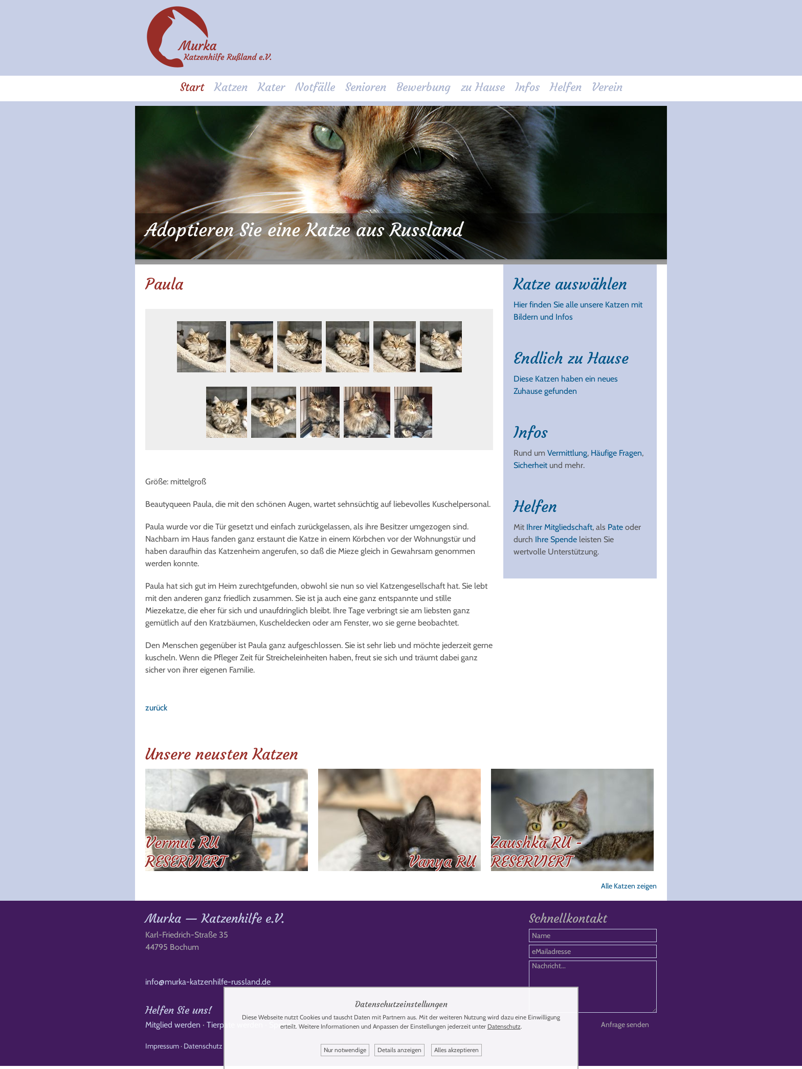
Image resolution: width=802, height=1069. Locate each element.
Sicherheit (530, 463)
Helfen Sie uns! (178, 1013)
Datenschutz (203, 1049)
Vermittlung (567, 451)
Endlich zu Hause (571, 356)
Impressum (162, 1049)
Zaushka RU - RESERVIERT (537, 850)
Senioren (365, 88)
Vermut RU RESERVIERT (185, 850)
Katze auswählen (570, 282)
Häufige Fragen (616, 451)
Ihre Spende (556, 537)
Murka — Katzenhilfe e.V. (214, 921)
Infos (527, 88)
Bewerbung (423, 88)
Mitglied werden (173, 1028)
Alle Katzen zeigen (629, 883)
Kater (271, 88)
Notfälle (315, 88)
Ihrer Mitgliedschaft (559, 525)
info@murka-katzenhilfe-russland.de (208, 985)
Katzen (231, 88)
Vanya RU (442, 859)
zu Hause (483, 88)
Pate (615, 525)
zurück (156, 705)
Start (192, 88)
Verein (607, 88)
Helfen (566, 88)
